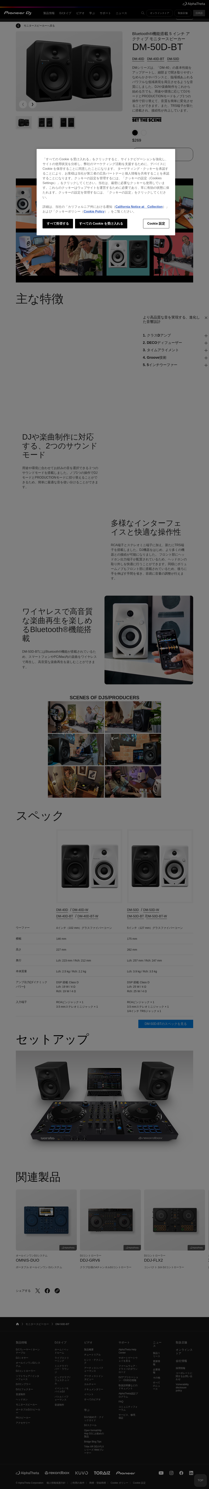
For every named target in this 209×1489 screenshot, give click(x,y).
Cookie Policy (94, 211)
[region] (106, 192)
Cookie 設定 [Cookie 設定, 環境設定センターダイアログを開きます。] (156, 223)
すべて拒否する (58, 223)
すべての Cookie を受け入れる (101, 223)
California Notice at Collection (139, 206)
